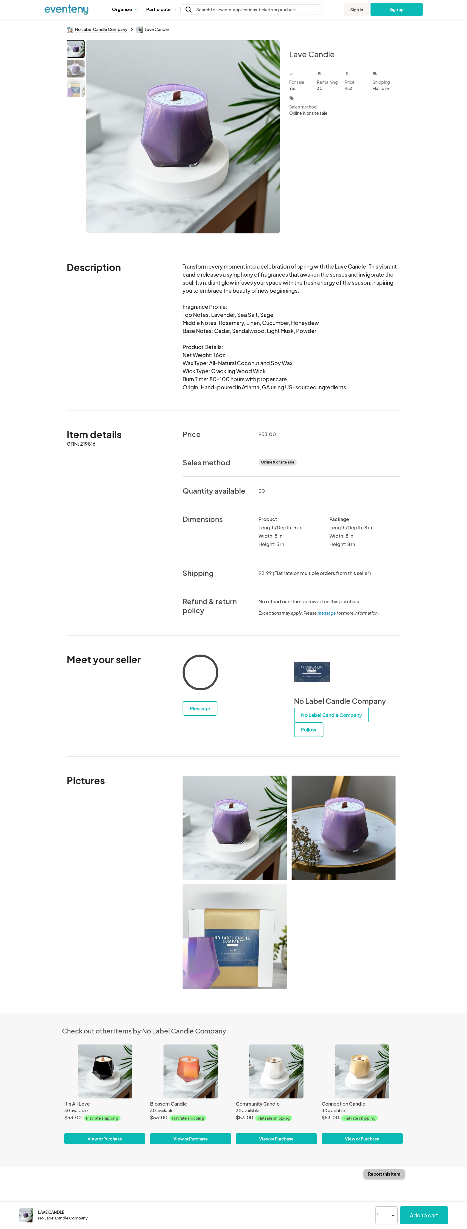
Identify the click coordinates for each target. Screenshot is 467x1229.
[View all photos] (183, 136)
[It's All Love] (104, 1071)
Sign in (356, 9)
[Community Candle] (276, 1071)
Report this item (384, 1174)
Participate (161, 9)
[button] (124, 9)
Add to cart (424, 1215)
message (327, 613)
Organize (124, 9)
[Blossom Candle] (190, 1071)
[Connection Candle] (362, 1071)
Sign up (396, 9)
